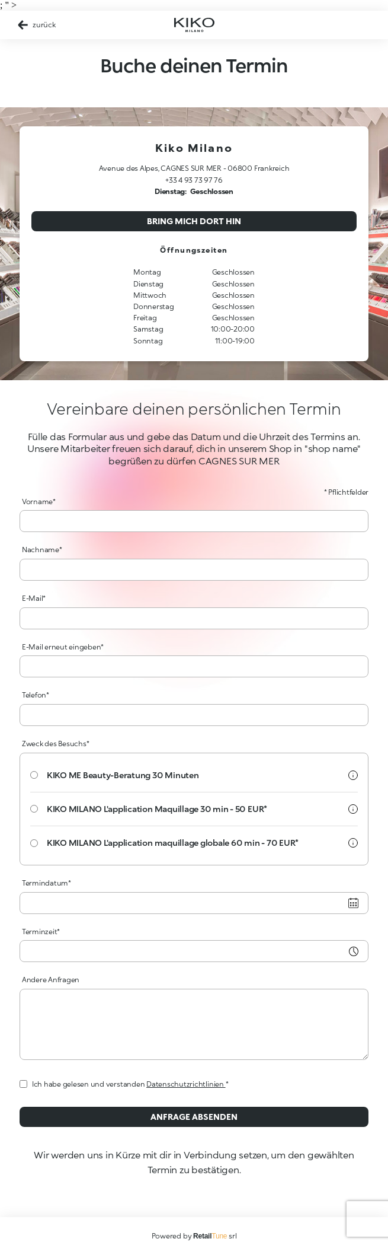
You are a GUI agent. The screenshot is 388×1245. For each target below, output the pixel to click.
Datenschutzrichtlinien (185, 1084)
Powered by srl (194, 1235)
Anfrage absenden (194, 1117)
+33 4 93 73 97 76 (194, 180)
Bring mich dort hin (194, 221)
